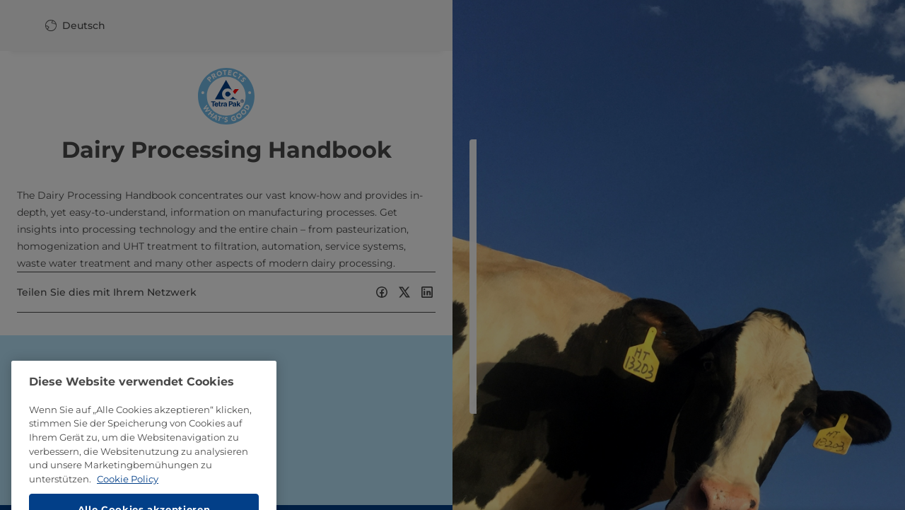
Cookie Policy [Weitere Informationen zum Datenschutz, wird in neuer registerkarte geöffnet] (127, 497)
